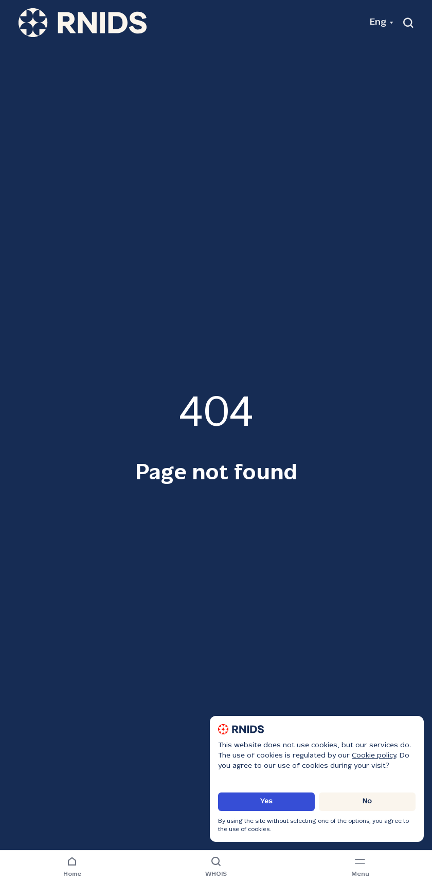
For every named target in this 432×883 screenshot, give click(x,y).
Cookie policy (374, 755)
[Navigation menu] (360, 867)
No (367, 801)
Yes (266, 801)
